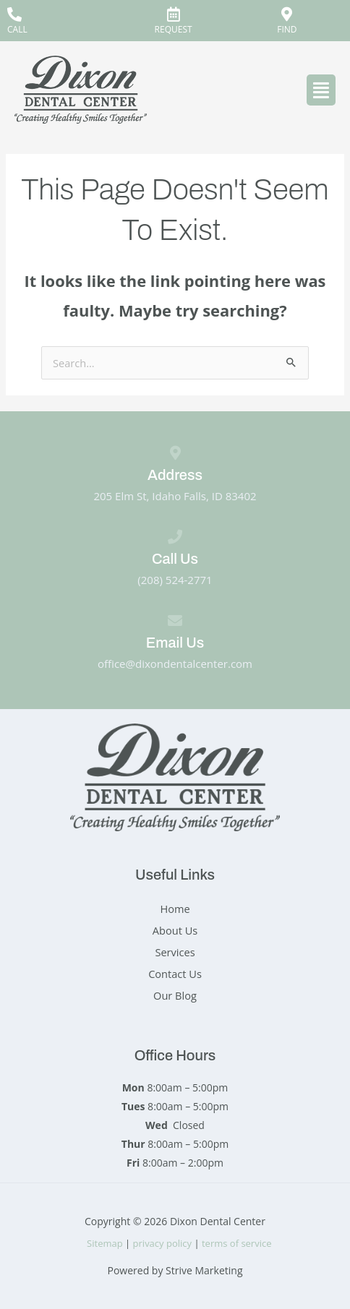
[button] (321, 90)
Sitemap (105, 1243)
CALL (17, 29)
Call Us (175, 559)
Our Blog (175, 995)
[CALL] (14, 14)
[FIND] (287, 14)
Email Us (175, 643)
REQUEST (173, 29)
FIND (286, 29)
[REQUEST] (173, 14)
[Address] (175, 453)
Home (174, 908)
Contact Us (175, 973)
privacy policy (162, 1243)
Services (175, 952)
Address (175, 475)
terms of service (238, 1243)
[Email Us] (175, 621)
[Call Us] (175, 537)
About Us (175, 930)
